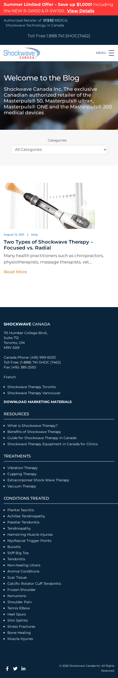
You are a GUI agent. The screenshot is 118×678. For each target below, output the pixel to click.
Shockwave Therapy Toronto (31, 387)
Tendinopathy (19, 528)
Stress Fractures (21, 626)
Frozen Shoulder (21, 589)
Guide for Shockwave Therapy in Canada (41, 438)
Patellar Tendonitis (23, 522)
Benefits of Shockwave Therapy (34, 432)
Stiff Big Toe (18, 553)
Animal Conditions (23, 571)
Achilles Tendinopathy (26, 516)
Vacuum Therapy (21, 486)
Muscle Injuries (20, 639)
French (10, 377)
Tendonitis (16, 559)
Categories (57, 140)
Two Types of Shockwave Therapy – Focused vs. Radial (48, 245)
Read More (15, 271)
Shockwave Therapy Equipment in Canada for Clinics (52, 444)
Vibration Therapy (22, 468)
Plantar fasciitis (20, 510)
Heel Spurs (16, 614)
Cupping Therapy (22, 474)
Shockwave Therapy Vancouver (34, 393)
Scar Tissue (17, 577)
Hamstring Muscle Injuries (30, 534)
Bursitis (14, 547)
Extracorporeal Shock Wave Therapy (38, 480)
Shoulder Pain (19, 602)
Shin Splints (17, 620)
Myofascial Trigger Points (29, 540)
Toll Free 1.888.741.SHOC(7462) (59, 35)
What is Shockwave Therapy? (33, 425)
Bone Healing (19, 632)
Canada (27, 324)
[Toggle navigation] (105, 53)
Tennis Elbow (18, 608)
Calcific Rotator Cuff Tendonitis (34, 583)
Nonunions (16, 596)
